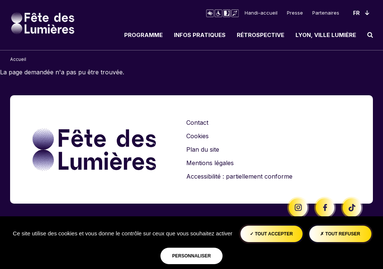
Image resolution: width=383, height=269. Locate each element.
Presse (295, 13)
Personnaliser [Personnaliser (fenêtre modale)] (191, 256)
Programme (143, 34)
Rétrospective (260, 34)
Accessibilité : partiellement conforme (239, 176)
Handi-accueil (261, 13)
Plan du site (202, 149)
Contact (197, 122)
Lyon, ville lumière (325, 34)
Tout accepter (271, 233)
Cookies (197, 136)
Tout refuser (340, 233)
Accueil (18, 59)
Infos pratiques (200, 34)
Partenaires (325, 13)
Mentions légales (210, 163)
